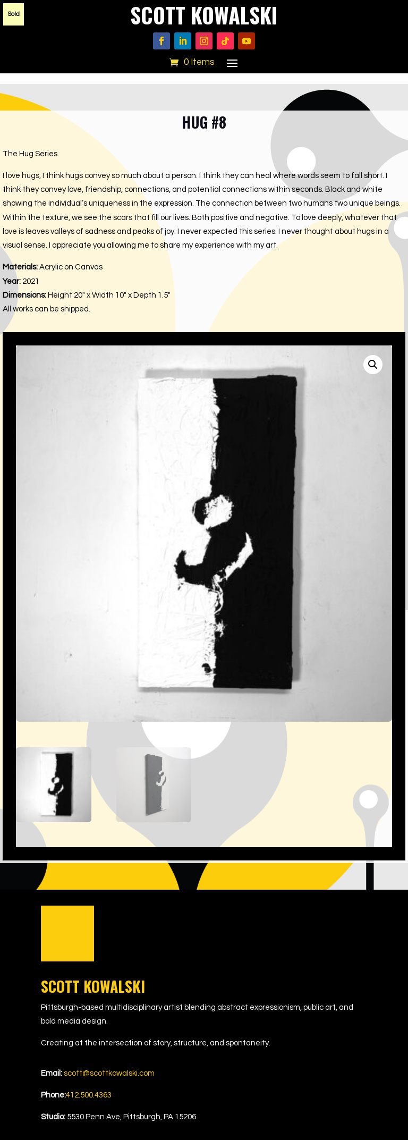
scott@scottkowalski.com (109, 1073)
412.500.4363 (89, 1095)
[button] (372, 364)
